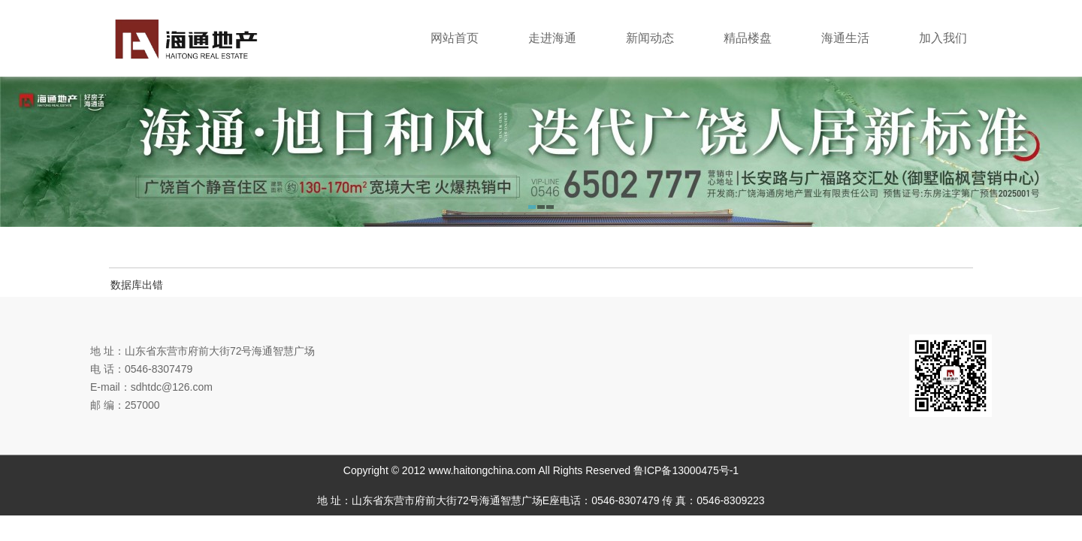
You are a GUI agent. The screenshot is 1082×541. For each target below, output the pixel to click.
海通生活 (845, 38)
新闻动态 (650, 38)
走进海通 (552, 38)
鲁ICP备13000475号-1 (686, 470)
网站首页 (455, 38)
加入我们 (943, 38)
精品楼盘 (748, 38)
